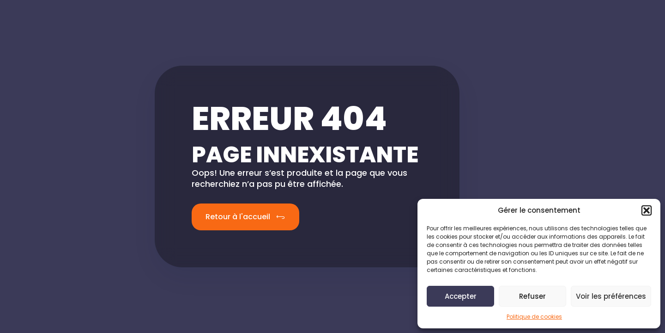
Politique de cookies (534, 317)
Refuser (532, 296)
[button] (646, 210)
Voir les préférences (611, 296)
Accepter (461, 296)
